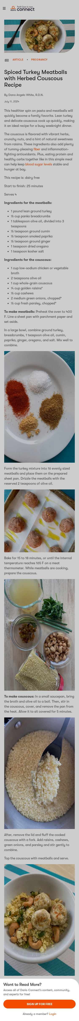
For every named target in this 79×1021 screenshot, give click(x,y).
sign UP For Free (39, 1004)
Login (52, 1014)
